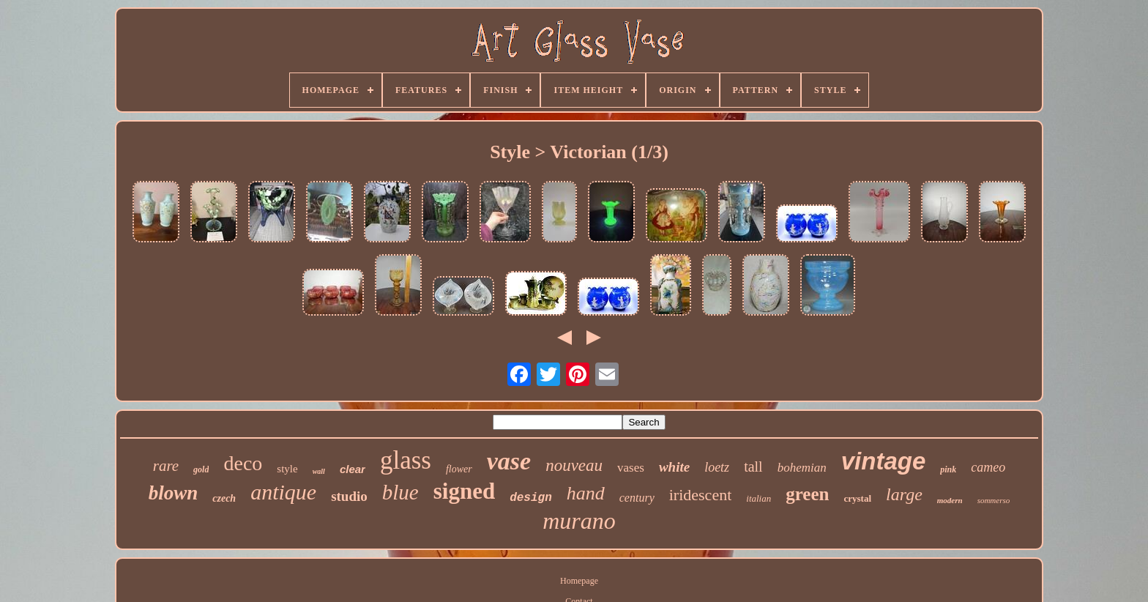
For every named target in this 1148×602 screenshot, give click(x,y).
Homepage (579, 581)
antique (283, 492)
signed (464, 491)
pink (948, 469)
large (904, 494)
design (531, 498)
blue (400, 492)
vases (630, 468)
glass (405, 460)
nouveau (574, 465)
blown (173, 493)
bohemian (802, 468)
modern (950, 500)
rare (166, 466)
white (674, 467)
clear (352, 469)
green (807, 494)
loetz (716, 467)
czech (224, 498)
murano (579, 521)
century (637, 497)
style (287, 469)
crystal (857, 498)
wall (319, 471)
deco (242, 463)
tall (753, 466)
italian (758, 498)
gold (201, 469)
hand (586, 493)
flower (459, 469)
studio (349, 496)
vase (509, 461)
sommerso (993, 500)
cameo (988, 467)
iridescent (700, 495)
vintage (883, 461)
